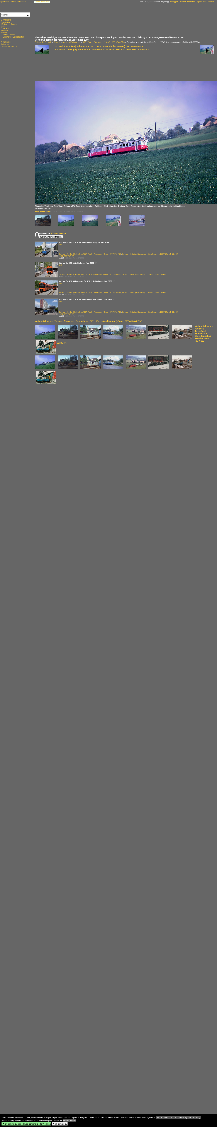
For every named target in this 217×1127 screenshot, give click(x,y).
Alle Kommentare (58, 233)
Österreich (5, 28)
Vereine (4, 33)
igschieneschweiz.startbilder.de (12, 2)
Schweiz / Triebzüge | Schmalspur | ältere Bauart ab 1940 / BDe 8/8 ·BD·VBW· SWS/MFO (102, 49)
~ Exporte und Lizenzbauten (12, 37)
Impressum (45, 2)
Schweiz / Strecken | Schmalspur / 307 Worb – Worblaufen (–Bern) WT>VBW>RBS (99, 46)
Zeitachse (5, 44)
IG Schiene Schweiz (9, 24)
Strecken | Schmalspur (71, 42)
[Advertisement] (124, 25)
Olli (60, 245)
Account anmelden (187, 2)
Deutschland (6, 20)
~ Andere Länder (8, 35)
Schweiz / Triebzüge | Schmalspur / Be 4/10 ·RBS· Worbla (144, 274)
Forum (37, 2)
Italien (3, 26)
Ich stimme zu (59, 1124)
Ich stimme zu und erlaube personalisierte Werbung (26, 1124)
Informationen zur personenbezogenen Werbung (178, 1117)
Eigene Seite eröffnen (205, 2)
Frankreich (5, 22)
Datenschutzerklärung (9, 46)
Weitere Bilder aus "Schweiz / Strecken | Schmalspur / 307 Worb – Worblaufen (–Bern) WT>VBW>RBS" (88, 321)
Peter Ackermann (42, 211)
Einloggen (174, 2)
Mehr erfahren (69, 1121)
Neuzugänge (6, 42)
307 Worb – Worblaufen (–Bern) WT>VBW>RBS (104, 42)
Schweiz (57, 42)
